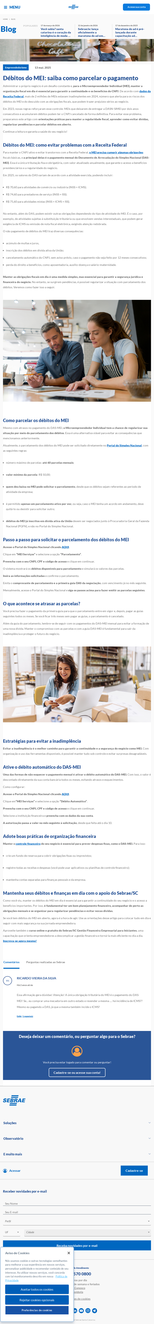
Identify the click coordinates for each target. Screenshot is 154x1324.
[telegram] (94, 1310)
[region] (37, 1284)
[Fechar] (68, 1253)
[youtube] (81, 1310)
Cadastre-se (134, 1170)
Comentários (11, 962)
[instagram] (87, 1310)
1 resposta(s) (27, 1016)
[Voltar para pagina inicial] (77, 1100)
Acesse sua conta (137, 6)
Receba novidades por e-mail (77, 1245)
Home (5, 19)
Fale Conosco (77, 1288)
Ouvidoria (77, 1292)
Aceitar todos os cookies (37, 1289)
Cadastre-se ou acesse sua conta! (77, 1072)
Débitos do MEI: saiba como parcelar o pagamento (70, 77)
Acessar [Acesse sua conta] (15, 1170)
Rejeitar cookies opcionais (36, 1300)
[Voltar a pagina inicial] (77, 7)
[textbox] (79, 1221)
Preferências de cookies (37, 1310)
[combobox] (77, 1221)
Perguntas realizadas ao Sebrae (45, 962)
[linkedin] (74, 1310)
